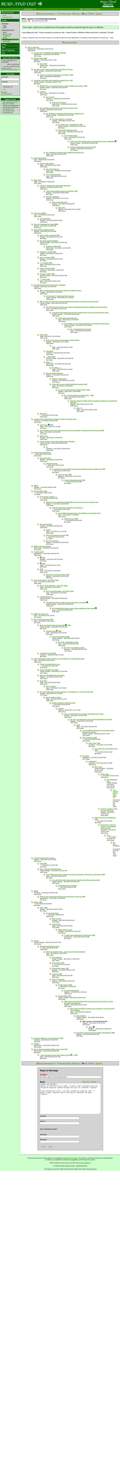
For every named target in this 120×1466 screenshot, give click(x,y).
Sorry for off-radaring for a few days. (52, 675)
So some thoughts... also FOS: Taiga (46, 580)
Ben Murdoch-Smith (70, 1158)
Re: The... (115, 843)
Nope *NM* (43, 64)
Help (85, 14)
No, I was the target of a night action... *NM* (79, 395)
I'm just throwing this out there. (44, 858)
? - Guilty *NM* (45, 279)
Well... (42, 569)
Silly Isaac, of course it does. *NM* (57, 574)
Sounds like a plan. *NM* (60, 968)
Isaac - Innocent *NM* (47, 257)
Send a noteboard (29, 21)
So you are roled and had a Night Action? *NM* (74, 390)
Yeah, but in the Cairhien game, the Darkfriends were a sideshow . (93, 141)
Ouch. (92, 1027)
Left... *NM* (44, 907)
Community (6, 41)
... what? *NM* (50, 357)
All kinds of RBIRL (40, 213)
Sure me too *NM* (58, 963)
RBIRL (36, 485)
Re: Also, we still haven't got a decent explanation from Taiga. (91, 719)
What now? (37, 180)
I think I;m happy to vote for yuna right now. (109, 809)
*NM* (42, 558)
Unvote (36, 941)
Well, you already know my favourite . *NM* (55, 625)
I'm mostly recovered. (71, 990)
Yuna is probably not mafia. (49, 670)
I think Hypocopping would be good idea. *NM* (62, 191)
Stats (92, 14)
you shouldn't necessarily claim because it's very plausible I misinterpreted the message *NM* (72, 430)
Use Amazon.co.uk (8, 111)
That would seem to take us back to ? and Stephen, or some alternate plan (59, 659)
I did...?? (79, 408)
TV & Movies (7, 36)
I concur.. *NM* (57, 974)
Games (5, 38)
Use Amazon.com (8, 109)
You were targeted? (52, 196)
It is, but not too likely (53, 174)
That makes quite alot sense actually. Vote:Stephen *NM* (95, 1033)
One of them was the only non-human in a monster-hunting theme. (87, 323)
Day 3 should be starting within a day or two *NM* (51, 1049)
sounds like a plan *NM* (48, 653)
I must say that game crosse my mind (83, 147)
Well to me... (44, 436)
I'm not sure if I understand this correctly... (60, 296)
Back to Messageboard (46, 14)
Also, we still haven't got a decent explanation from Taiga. (84, 714)
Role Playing (7, 39)
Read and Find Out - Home (33, 4)
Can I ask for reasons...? (48, 496)
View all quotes (5, 69)
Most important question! (54, 373)
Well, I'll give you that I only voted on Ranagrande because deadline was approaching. (69, 301)
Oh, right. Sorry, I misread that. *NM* (70, 124)
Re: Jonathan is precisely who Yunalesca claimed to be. (59, 108)
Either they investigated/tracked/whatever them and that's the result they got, (72, 502)
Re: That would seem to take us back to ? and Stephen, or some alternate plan (66, 692)
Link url (42, 1121)
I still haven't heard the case (67, 318)
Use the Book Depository (11, 107)
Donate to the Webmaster (11, 105)
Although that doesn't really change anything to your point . (67, 602)
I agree (48, 530)
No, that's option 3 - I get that (62, 119)
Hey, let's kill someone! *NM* (43, 619)
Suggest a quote (13, 69)
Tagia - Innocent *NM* (47, 268)
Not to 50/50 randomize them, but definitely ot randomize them (79, 513)
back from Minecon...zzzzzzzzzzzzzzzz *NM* (48, 1038)
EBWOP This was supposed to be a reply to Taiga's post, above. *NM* (63, 86)
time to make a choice (53, 697)
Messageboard (7, 17)
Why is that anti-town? (59, 202)
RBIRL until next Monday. (42, 546)
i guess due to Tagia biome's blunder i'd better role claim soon (55, 419)
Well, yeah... (99, 767)
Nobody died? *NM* (40, 58)
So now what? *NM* (40, 491)
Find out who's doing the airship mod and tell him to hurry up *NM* (63, 896)
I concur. (43, 91)
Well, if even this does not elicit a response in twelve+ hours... (61, 290)
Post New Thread (65, 14)
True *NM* (43, 863)
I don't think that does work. (67, 130)
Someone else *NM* (53, 631)
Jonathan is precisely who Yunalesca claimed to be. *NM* (53, 80)
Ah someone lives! (52, 913)
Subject (43, 1074)
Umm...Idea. (105, 774)
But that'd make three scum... (50, 946)
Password (4, 82)
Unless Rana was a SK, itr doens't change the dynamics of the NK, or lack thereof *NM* (75, 874)
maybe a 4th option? (47, 163)
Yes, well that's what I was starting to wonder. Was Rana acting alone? (76, 880)
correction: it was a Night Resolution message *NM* (69, 384)
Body (42, 1082)
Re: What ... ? (56, 368)
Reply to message (71, 42)
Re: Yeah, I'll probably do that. (68, 642)
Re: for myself (51, 686)
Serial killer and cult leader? (67, 885)
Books (5, 32)
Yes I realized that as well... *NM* (115, 793)
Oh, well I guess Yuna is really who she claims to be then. (53, 69)
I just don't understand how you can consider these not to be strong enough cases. (80, 312)
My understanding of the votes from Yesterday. (50, 285)
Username (4, 77)
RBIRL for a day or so (41, 614)
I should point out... (46, 597)
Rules (100, 14)
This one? (43, 413)
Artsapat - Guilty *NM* (47, 274)
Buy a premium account (10, 102)
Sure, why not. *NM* (65, 474)
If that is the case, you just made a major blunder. (63, 340)
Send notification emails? (48, 1129)
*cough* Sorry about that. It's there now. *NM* (79, 935)
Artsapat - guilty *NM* (53, 246)
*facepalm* (49, 351)
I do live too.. (56, 924)
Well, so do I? (56, 918)
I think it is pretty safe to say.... (50, 664)
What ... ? (49, 362)
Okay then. (61, 208)
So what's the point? (59, 102)
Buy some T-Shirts (8, 104)
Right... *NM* (38, 902)
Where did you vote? (65, 930)
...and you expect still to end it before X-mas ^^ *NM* (59, 1055)
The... (108, 835)
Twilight (36, 1044)
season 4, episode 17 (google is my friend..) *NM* (56, 75)
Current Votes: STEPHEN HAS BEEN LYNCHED (50, 53)
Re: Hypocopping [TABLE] (49, 241)
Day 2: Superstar (33, 47)
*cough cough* (39, 552)
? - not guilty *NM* (46, 263)
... (52, 345)
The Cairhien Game (70, 135)
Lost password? (6, 94)
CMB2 (5, 26)
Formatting (93, 1081)
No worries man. (45, 458)
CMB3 (5, 27)
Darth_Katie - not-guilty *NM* (50, 235)
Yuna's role (44, 334)
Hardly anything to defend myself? (64, 703)
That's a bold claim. (64, 996)
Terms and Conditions (82, 1163)
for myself (43, 681)
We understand (45, 219)
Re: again (85, 756)
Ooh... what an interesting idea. (50, 869)
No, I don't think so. (52, 169)
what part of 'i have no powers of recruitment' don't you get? (108, 826)
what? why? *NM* (94, 743)
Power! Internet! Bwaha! (42, 452)
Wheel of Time (7, 34)
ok (47, 447)
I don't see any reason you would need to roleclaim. (57, 441)
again (78, 725)
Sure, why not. (57, 957)
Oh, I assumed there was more (80, 329)
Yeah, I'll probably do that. (61, 636)
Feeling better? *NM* (65, 985)
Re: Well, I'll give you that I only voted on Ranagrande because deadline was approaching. (76, 307)
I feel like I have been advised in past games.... (68, 508)
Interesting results (40, 158)
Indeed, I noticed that (59, 379)
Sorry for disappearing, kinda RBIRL (46, 224)
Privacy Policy (65, 1163)
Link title (43, 1116)
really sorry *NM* (46, 425)
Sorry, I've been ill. (58, 979)
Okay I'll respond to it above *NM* (57, 535)
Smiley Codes (86, 1081)
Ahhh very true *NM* (71, 519)
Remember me (8, 87)
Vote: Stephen (81, 1016)
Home (4, 15)
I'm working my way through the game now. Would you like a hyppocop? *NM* (78, 469)
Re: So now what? (46, 524)
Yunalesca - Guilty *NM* (48, 252)
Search (77, 14)
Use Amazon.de (8, 112)
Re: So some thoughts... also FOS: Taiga (54, 585)
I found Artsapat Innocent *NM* (74, 480)
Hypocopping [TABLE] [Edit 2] (44, 230)
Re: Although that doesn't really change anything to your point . (74, 608)
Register (4, 92)
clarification (93, 761)
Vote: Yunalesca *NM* (89, 737)
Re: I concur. (50, 97)
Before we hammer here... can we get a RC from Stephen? (65, 952)
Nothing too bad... (52, 463)
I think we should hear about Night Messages (55, 185)
